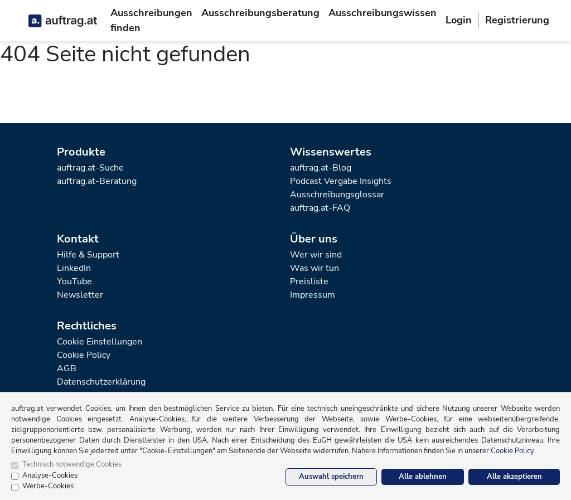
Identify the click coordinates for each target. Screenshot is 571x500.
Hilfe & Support (88, 255)
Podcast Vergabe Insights (340, 181)
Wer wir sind (316, 255)
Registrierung (517, 20)
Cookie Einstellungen (99, 342)
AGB (66, 368)
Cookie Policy (83, 355)
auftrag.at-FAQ (320, 208)
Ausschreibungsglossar (337, 194)
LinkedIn (74, 268)
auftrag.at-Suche (90, 168)
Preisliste (309, 281)
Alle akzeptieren (514, 477)
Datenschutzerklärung (101, 382)
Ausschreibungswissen (382, 13)
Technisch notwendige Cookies (72, 464)
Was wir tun (314, 268)
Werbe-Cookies (48, 486)
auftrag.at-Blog (320, 168)
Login (459, 20)
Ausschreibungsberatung (260, 13)
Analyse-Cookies (50, 475)
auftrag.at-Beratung (97, 181)
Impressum (312, 295)
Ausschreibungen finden (151, 20)
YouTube (74, 281)
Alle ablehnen (423, 477)
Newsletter (80, 295)
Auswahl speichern (331, 477)
